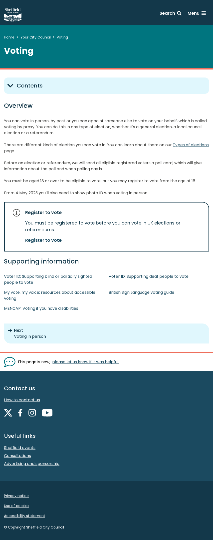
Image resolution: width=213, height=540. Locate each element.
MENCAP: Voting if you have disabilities (41, 308)
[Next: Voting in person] (106, 334)
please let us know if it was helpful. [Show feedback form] (85, 362)
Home (9, 37)
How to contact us (22, 400)
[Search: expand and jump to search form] (171, 14)
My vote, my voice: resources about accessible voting (49, 295)
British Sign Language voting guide (141, 292)
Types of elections (191, 145)
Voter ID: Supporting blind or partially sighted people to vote (48, 279)
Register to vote (43, 240)
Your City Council (35, 37)
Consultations (17, 455)
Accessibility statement (24, 515)
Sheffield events (19, 447)
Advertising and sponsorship (31, 463)
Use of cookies (16, 505)
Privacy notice (16, 495)
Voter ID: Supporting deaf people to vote (149, 276)
